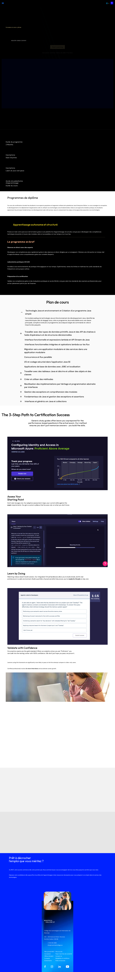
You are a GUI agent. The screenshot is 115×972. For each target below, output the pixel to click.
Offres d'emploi (48, 956)
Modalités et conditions (62, 958)
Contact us (58, 956)
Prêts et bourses (60, 960)
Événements (48, 960)
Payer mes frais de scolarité (63, 954)
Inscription (47, 954)
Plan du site (58, 951)
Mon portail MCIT (49, 951)
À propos (47, 958)
